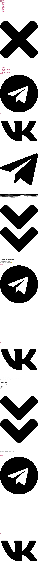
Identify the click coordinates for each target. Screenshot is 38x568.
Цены (2, 3)
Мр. (2, 0)
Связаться (3, 6)
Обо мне (3, 4)
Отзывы (3, 5)
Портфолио (3, 2)
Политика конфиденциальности (5, 377)
